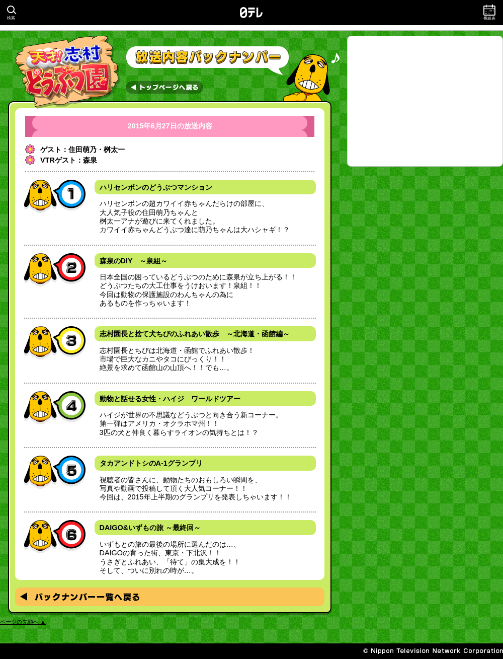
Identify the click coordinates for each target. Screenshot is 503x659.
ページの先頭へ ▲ (23, 622)
